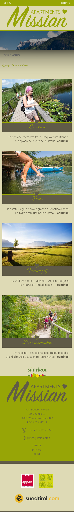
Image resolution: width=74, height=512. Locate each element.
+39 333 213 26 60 (40, 430)
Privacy (36, 449)
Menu (7, 2)
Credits (36, 445)
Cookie (37, 454)
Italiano (65, 2)
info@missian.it (39, 438)
